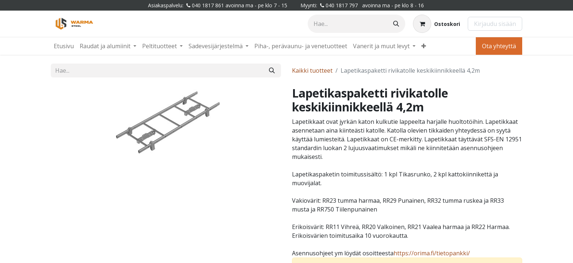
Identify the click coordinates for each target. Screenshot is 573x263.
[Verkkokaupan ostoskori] (436, 23)
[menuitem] (64, 46)
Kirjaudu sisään (495, 24)
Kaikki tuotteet (312, 70)
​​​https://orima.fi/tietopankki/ (432, 253)
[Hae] (396, 24)
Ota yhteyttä (499, 46)
